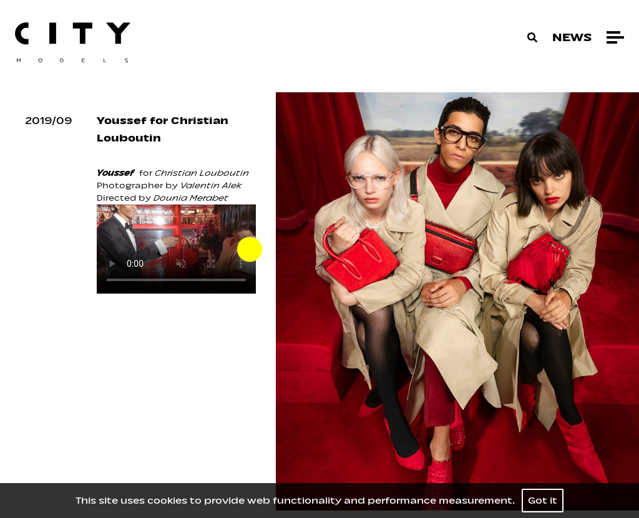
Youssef (115, 173)
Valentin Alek (210, 185)
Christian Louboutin (200, 173)
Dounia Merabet (191, 198)
